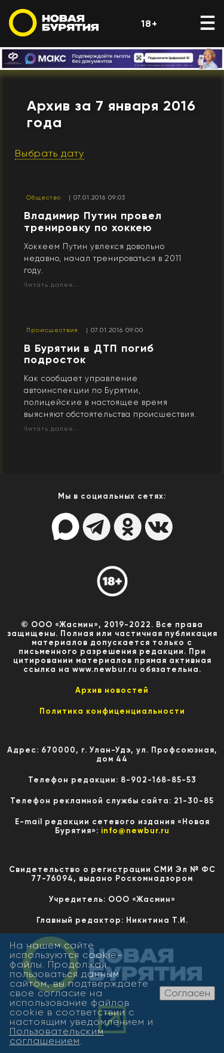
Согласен (187, 993)
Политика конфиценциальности (112, 711)
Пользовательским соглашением (57, 1036)
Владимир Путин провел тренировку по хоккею (93, 221)
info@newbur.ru (135, 830)
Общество (43, 197)
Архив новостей (112, 690)
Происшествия (52, 330)
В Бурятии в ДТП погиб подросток (89, 354)
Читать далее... (51, 284)
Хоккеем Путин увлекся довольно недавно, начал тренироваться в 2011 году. (103, 258)
